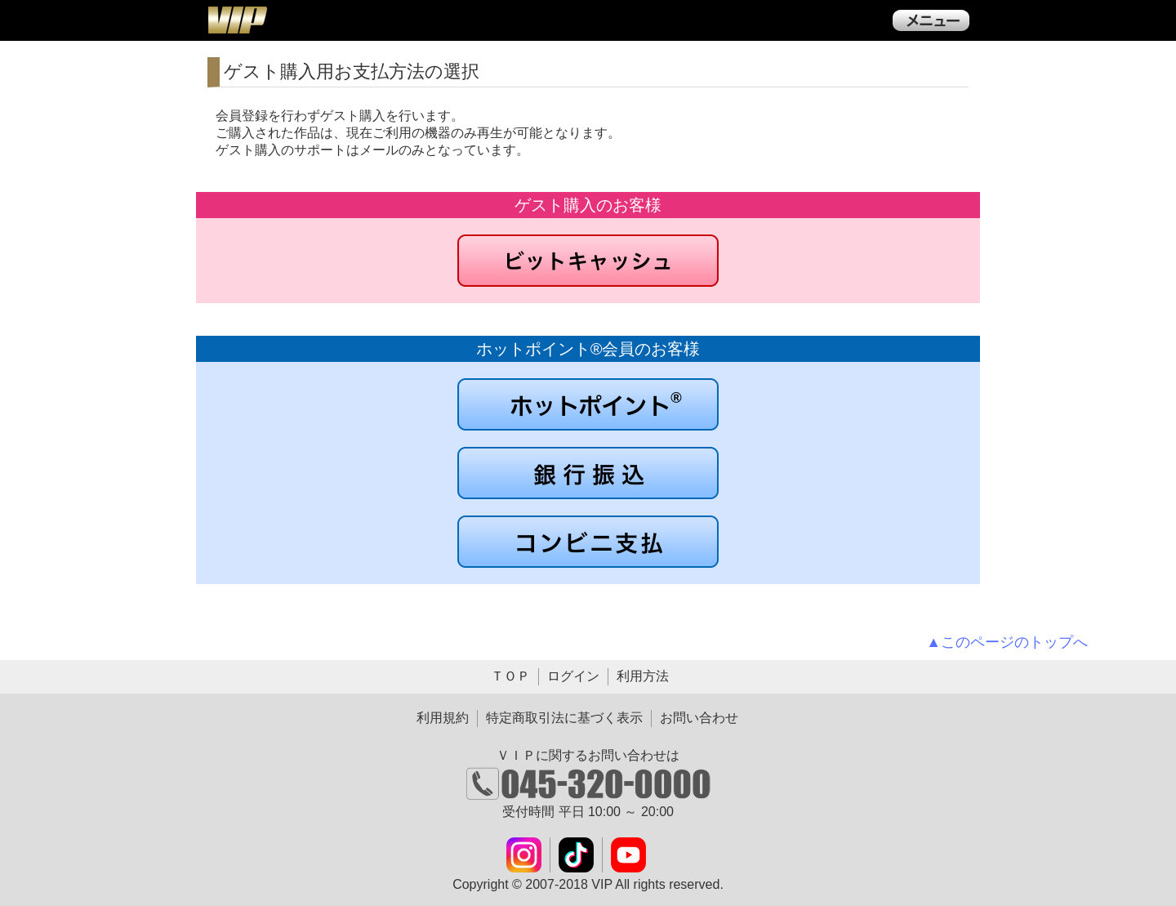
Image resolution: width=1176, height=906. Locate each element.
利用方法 (643, 676)
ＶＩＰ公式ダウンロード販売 (237, 19)
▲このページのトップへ (1007, 642)
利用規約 (442, 718)
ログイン (573, 676)
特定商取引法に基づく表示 (564, 718)
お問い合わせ (699, 718)
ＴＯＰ (510, 676)
